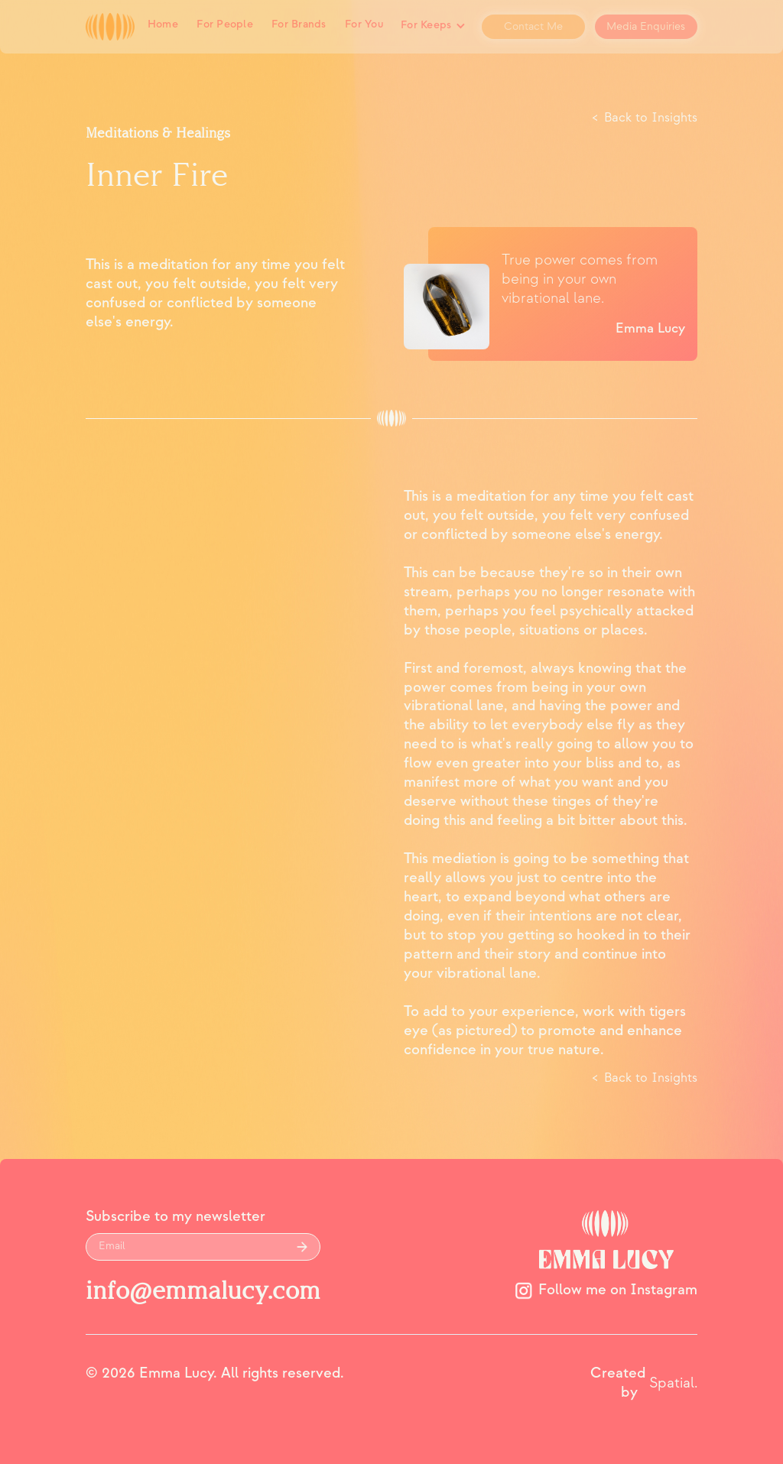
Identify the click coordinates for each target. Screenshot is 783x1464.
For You (364, 24)
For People (225, 24)
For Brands (299, 24)
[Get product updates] (185, 1247)
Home (163, 24)
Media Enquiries (645, 26)
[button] (432, 26)
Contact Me (533, 26)
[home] (110, 27)
